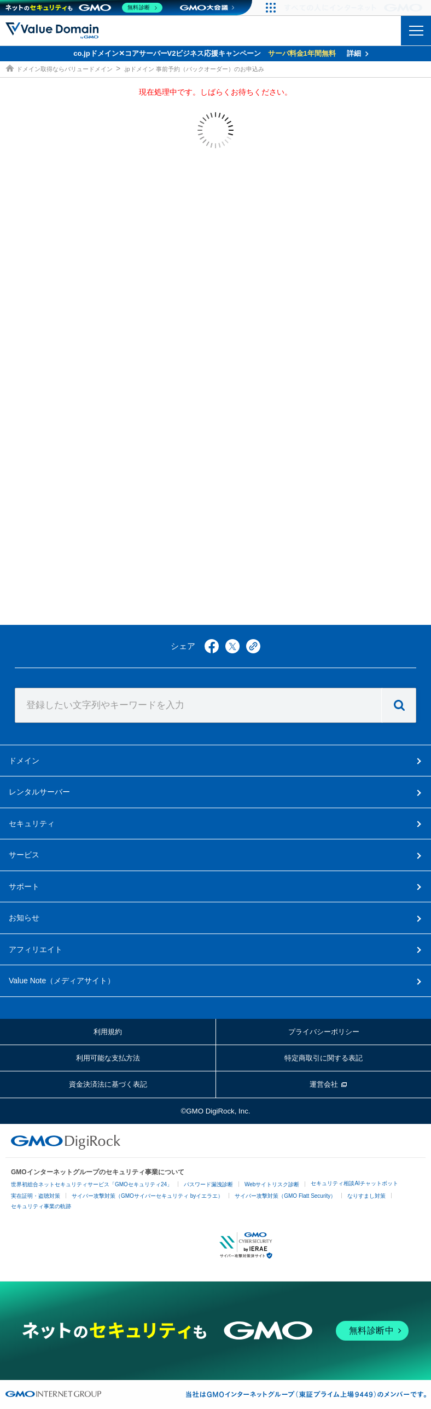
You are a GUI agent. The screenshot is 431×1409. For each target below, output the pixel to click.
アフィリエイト (35, 949)
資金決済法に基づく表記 (108, 1084)
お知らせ (24, 917)
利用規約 (108, 1032)
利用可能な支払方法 (108, 1058)
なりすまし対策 (366, 1196)
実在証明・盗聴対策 (35, 1196)
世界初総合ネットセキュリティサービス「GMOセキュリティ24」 (91, 1184)
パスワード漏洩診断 (208, 1184)
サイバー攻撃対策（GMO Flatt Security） (285, 1196)
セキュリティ (32, 823)
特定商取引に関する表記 (323, 1058)
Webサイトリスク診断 (271, 1184)
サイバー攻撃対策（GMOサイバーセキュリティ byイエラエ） (147, 1196)
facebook (212, 646)
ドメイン (24, 760)
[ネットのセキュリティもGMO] (84, 7)
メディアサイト (62, 980)
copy (253, 646)
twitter (232, 646)
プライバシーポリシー (323, 1032)
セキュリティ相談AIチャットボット (354, 1183)
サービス (24, 854)
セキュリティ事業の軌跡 (41, 1206)
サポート (24, 886)
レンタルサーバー (39, 791)
